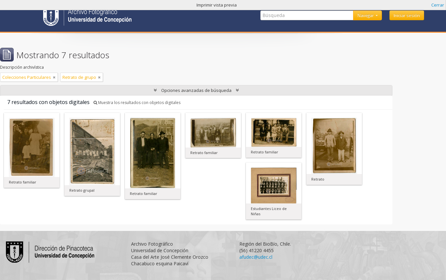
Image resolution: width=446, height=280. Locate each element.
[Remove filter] (54, 77)
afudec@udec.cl (255, 257)
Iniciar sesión (407, 15)
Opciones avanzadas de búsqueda (196, 90)
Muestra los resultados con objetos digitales (137, 102)
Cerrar (437, 5)
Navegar (366, 15)
